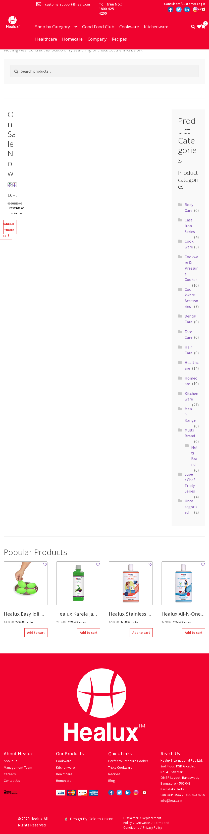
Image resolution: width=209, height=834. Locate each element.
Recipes (119, 39)
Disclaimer (130, 818)
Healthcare (46, 39)
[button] (10, 185)
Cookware (129, 27)
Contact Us (12, 780)
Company (97, 39)
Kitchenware (156, 27)
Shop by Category (52, 27)
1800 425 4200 (194, 794)
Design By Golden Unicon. (89, 818)
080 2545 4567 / (172, 794)
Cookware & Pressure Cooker (191, 268)
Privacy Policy (152, 827)
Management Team (18, 767)
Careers (10, 774)
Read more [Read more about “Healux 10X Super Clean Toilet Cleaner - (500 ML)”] (10, 227)
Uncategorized (191, 506)
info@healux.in (171, 800)
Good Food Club (98, 27)
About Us (10, 761)
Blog (111, 780)
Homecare (72, 39)
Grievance (143, 823)
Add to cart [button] (36, 632)
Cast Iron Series (190, 225)
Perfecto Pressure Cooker (128, 761)
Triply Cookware (120, 767)
